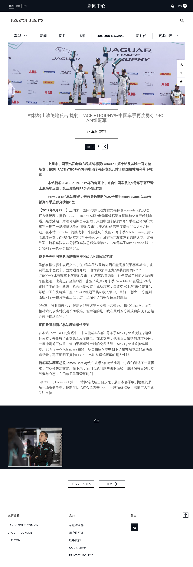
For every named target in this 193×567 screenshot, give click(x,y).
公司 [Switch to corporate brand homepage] (25, 6)
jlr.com (14, 540)
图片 (62, 36)
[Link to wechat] (134, 527)
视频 (81, 36)
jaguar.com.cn (20, 532)
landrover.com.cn (23, 525)
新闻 (43, 36)
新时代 (141, 36)
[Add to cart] (98, 146)
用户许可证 (76, 532)
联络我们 (75, 540)
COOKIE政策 (77, 547)
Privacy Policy (81, 555)
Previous (83, 484)
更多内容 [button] (169, 36)
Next (110, 484)
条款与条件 (76, 525)
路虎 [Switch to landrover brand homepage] (18, 6)
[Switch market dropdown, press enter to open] (172, 6)
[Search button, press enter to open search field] (182, 21)
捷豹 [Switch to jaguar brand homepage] (11, 6)
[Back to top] (185, 515)
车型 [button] (21, 36)
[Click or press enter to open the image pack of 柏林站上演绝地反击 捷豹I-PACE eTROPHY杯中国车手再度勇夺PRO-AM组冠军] (35, 447)
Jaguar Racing (110, 36)
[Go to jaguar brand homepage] (25, 21)
